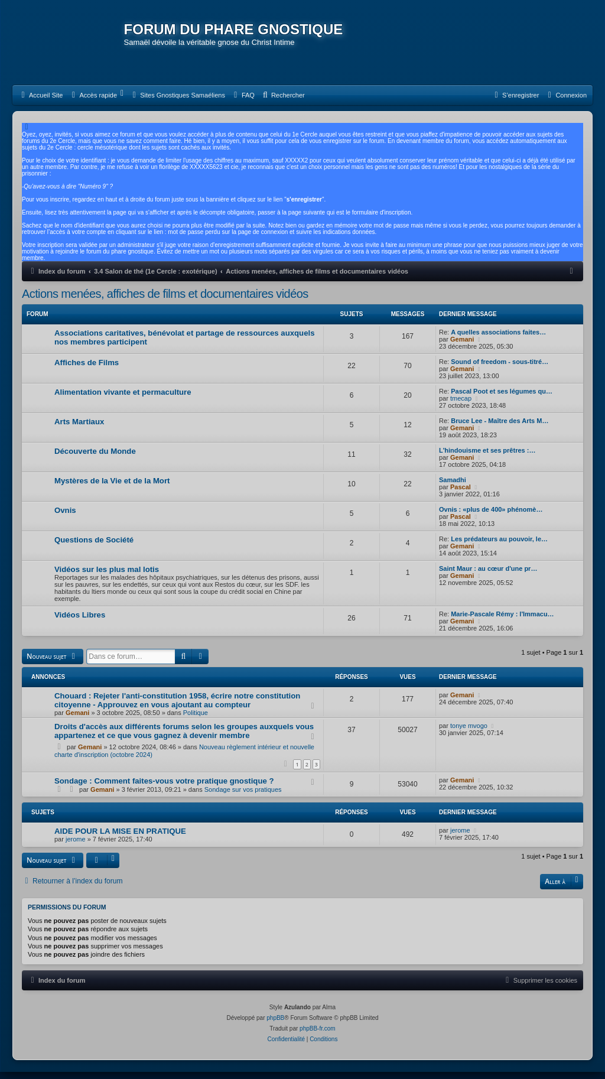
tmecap (460, 406)
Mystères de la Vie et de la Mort (112, 489)
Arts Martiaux (79, 429)
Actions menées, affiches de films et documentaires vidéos (165, 301)
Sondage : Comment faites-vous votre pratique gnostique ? (164, 788)
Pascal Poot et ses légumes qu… (501, 399)
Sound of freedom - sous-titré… (499, 369)
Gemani (462, 347)
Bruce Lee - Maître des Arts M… (499, 429)
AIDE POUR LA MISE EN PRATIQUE (120, 838)
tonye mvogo (468, 733)
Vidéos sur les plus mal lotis (106, 577)
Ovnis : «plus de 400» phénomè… (490, 517)
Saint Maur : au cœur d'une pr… (488, 576)
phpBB (275, 1025)
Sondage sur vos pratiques (243, 797)
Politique (195, 720)
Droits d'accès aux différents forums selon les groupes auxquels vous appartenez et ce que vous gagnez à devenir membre (184, 739)
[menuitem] (40, 103)
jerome (76, 846)
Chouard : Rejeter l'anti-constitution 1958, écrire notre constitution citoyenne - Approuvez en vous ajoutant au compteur (177, 708)
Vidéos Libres (79, 623)
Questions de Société (94, 548)
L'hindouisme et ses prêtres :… (487, 458)
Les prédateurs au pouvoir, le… (499, 547)
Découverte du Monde (95, 459)
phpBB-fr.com (318, 1035)
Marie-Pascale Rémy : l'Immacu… (502, 622)
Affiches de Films (86, 370)
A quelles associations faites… (498, 340)
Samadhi (452, 488)
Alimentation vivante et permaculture (122, 400)
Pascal (460, 495)
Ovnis (65, 518)
